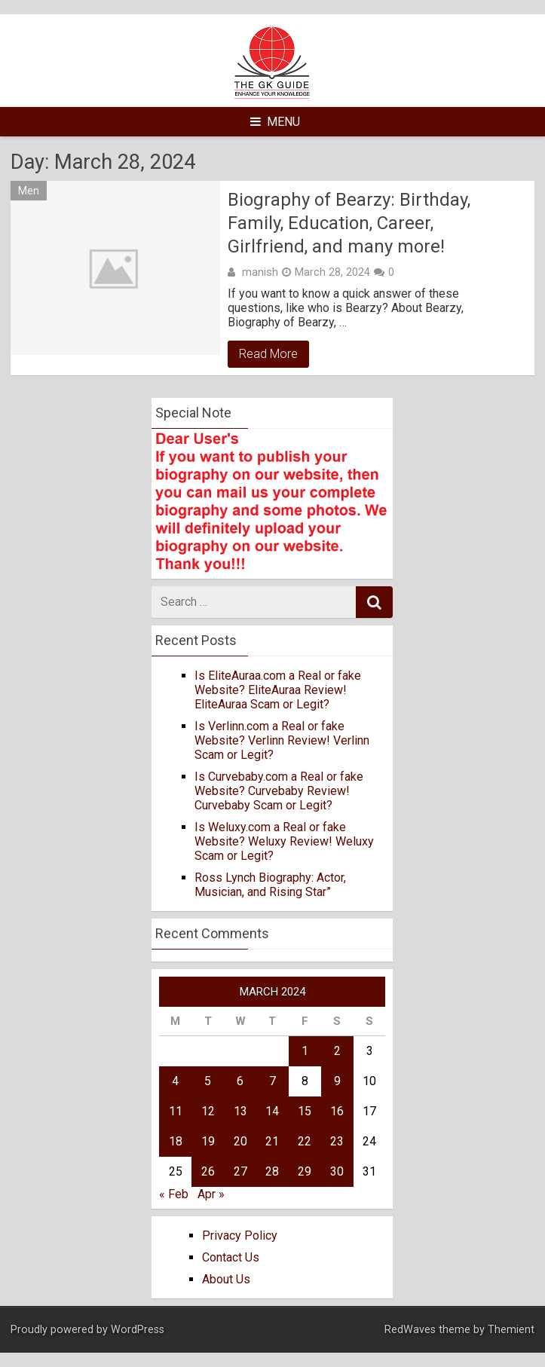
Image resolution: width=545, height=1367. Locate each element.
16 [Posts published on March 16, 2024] (337, 1111)
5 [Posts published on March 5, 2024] (207, 1081)
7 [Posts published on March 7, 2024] (272, 1081)
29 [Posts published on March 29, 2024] (304, 1171)
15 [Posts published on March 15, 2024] (304, 1111)
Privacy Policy (239, 1235)
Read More (268, 354)
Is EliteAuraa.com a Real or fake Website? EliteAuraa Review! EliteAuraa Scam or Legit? (277, 689)
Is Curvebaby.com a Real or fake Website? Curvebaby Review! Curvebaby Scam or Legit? (278, 790)
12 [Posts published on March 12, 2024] (208, 1111)
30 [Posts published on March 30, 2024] (337, 1171)
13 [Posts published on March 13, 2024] (240, 1111)
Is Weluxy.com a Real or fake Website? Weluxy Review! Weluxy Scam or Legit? (284, 841)
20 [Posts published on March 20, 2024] (240, 1141)
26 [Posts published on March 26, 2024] (208, 1171)
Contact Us (230, 1257)
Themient (511, 1329)
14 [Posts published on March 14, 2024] (272, 1111)
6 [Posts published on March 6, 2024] (240, 1081)
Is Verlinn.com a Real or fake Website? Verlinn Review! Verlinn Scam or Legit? (281, 740)
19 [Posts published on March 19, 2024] (208, 1141)
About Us (226, 1279)
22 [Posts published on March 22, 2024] (304, 1141)
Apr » (211, 1194)
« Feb (173, 1194)
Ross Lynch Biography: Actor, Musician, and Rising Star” (270, 884)
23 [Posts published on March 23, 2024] (337, 1141)
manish (260, 272)
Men (28, 191)
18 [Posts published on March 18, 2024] (175, 1141)
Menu (275, 122)
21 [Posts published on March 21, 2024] (272, 1141)
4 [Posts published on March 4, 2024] (175, 1081)
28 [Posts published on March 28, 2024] (272, 1171)
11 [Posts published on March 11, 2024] (175, 1111)
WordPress (137, 1329)
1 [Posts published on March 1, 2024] (305, 1051)
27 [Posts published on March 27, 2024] (240, 1171)
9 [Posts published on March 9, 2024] (337, 1081)
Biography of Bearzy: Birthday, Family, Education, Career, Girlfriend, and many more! (349, 223)
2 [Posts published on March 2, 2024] (337, 1051)
